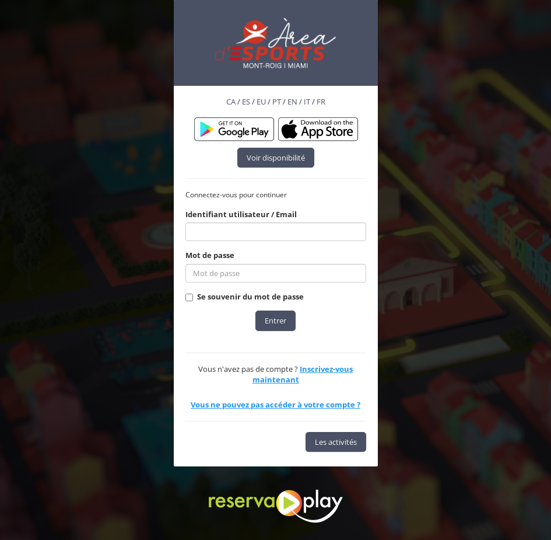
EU (261, 101)
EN (292, 101)
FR (321, 101)
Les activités (336, 442)
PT (276, 101)
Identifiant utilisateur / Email (241, 214)
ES (246, 101)
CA (231, 101)
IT (307, 101)
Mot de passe (209, 255)
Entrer (275, 320)
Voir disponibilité (276, 157)
